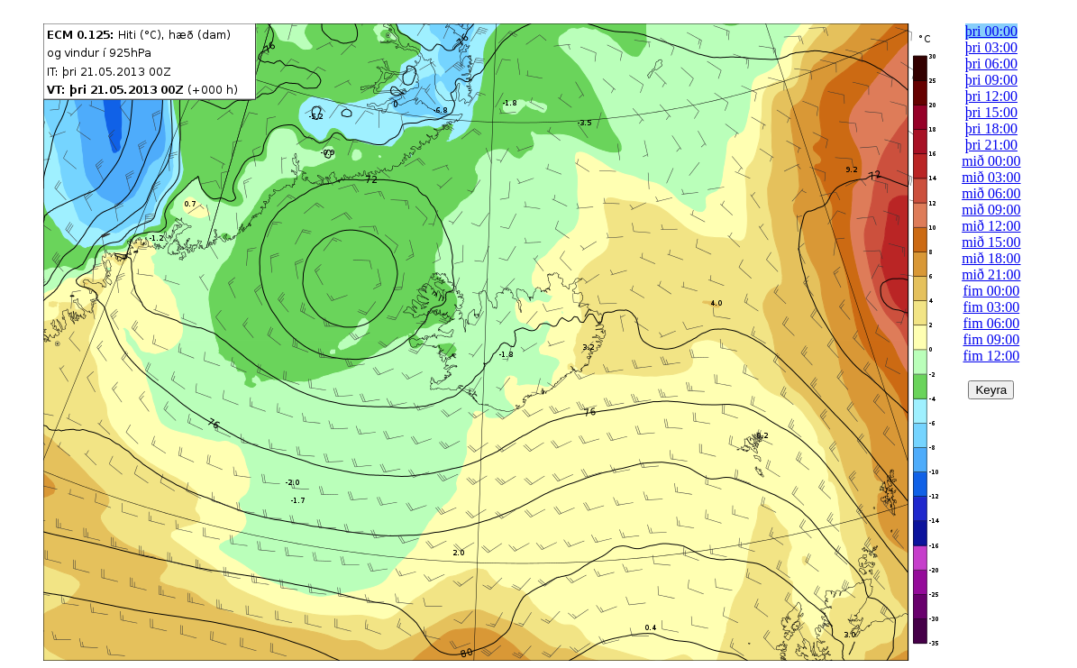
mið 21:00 (991, 274)
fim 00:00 (991, 290)
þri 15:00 (991, 112)
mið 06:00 (991, 193)
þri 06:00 (991, 63)
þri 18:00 (991, 128)
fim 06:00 (991, 323)
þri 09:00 (991, 79)
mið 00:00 (991, 161)
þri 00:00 (991, 31)
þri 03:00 (991, 47)
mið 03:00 (991, 177)
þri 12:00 (991, 96)
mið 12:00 (991, 225)
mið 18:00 (991, 258)
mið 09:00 (991, 209)
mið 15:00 (991, 242)
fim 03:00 (991, 307)
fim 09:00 (991, 339)
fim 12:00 (991, 355)
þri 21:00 (991, 144)
